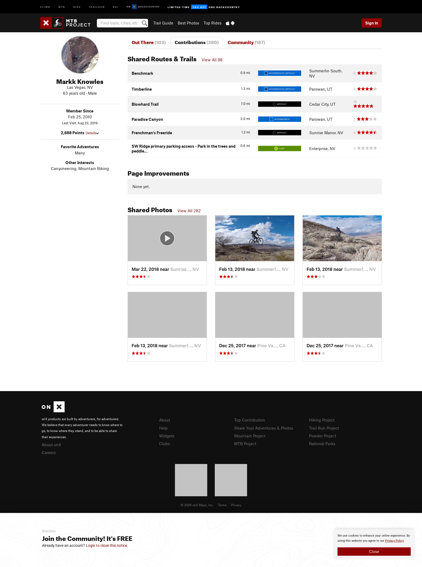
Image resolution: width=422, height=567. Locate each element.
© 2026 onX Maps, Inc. (197, 505)
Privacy (236, 505)
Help (163, 428)
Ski (115, 6)
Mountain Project (249, 435)
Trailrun (97, 6)
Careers (49, 452)
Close (374, 551)
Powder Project (322, 435)
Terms (222, 505)
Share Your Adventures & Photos (263, 428)
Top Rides (212, 22)
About (164, 419)
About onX (51, 444)
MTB (61, 6)
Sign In (371, 22)
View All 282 (189, 210)
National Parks (322, 443)
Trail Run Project (324, 428)
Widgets (166, 435)
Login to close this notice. (107, 545)
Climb (45, 6)
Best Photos (188, 22)
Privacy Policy (394, 541)
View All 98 (212, 59)
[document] (374, 544)
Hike (77, 6)
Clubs (164, 443)
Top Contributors (249, 419)
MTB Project (245, 443)
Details (92, 133)
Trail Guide (163, 22)
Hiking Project (322, 419)
